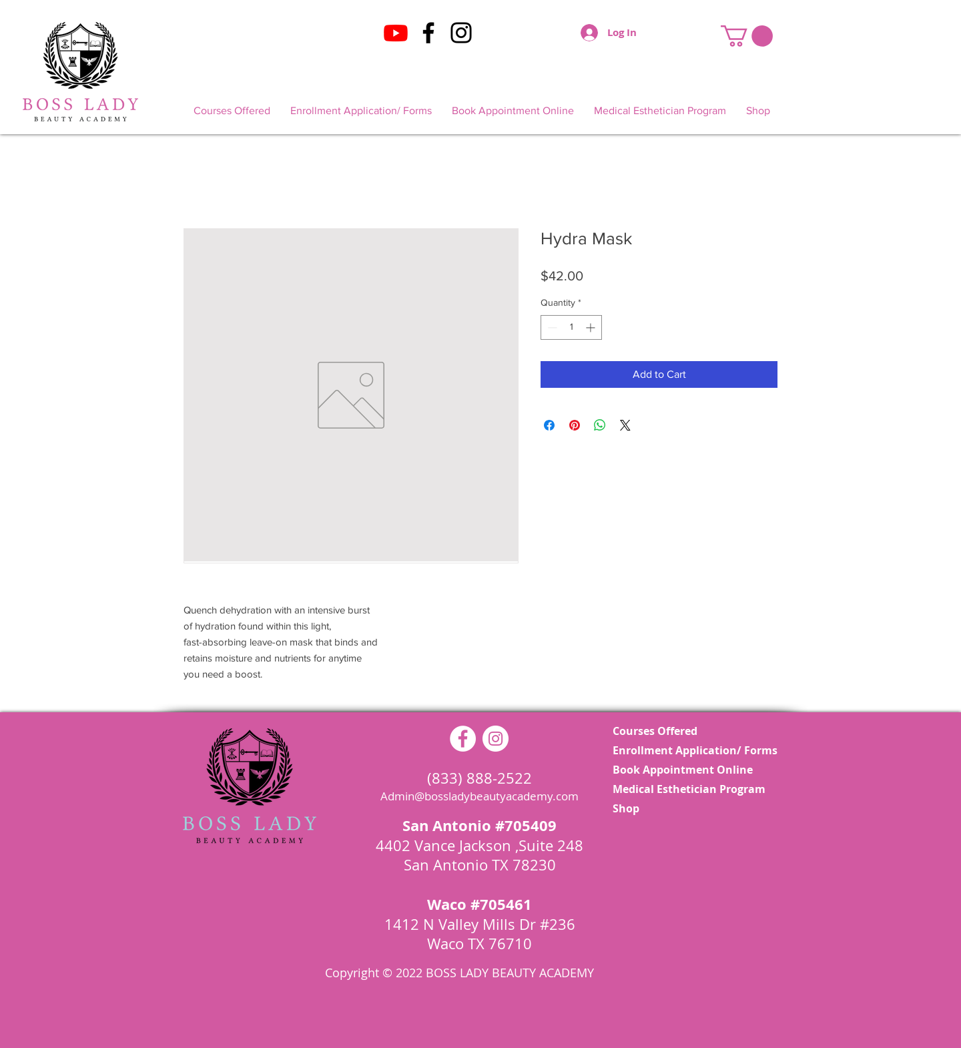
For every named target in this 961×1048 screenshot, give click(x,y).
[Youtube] (396, 33)
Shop (626, 808)
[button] (747, 36)
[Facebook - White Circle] (463, 739)
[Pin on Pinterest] (575, 425)
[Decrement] (551, 327)
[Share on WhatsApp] (600, 425)
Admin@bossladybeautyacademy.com (479, 796)
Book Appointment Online (683, 769)
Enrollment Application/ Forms (685, 750)
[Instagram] (461, 33)
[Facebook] (428, 33)
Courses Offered (655, 731)
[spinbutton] (571, 327)
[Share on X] (625, 425)
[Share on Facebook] (549, 425)
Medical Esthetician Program (685, 789)
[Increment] (591, 327)
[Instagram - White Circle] (496, 739)
